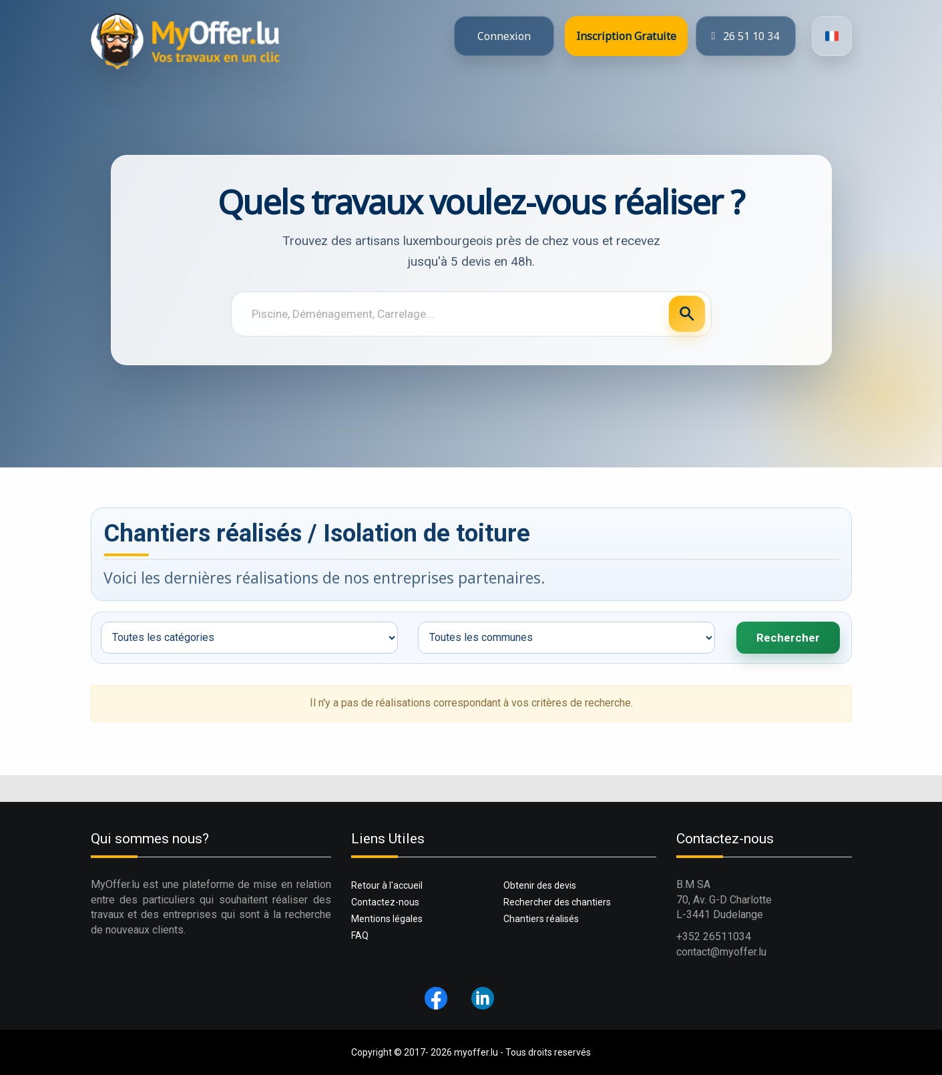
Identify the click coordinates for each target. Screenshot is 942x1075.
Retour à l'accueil (387, 885)
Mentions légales (387, 918)
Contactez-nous (385, 902)
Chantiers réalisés (541, 918)
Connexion (504, 36)
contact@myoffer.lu (721, 951)
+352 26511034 (713, 936)
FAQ (360, 935)
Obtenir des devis (539, 885)
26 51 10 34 (746, 36)
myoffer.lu (476, 1052)
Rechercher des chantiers (557, 902)
